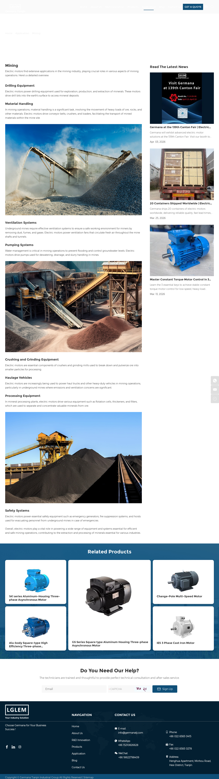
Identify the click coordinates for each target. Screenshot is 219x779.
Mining (36, 33)
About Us (96, 6)
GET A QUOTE (193, 6)
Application (149, 6)
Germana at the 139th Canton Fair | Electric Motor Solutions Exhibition (179, 128)
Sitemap (88, 775)
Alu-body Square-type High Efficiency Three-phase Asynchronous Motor (28, 644)
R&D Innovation (114, 6)
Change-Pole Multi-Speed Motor (179, 595)
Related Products (109, 551)
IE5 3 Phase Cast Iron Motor (176, 641)
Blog (161, 6)
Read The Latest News (169, 67)
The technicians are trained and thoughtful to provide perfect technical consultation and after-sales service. (109, 675)
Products (132, 6)
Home (83, 6)
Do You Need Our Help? (109, 668)
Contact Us (174, 6)
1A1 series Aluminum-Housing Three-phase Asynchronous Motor (34, 597)
